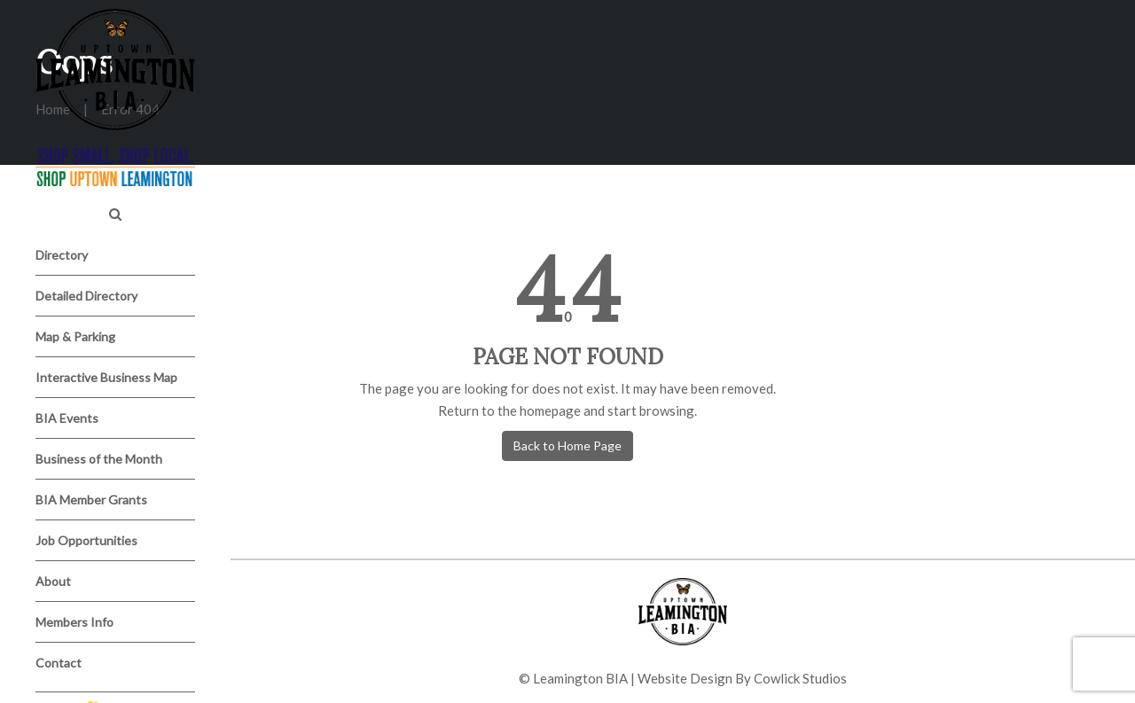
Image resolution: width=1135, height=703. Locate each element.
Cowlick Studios (800, 678)
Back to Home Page (567, 445)
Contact (58, 662)
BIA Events (66, 418)
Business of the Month (98, 458)
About (53, 581)
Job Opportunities (86, 540)
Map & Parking (75, 336)
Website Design (685, 678)
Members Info (74, 621)
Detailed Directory (86, 295)
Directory (61, 254)
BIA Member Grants (91, 499)
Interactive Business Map (106, 377)
